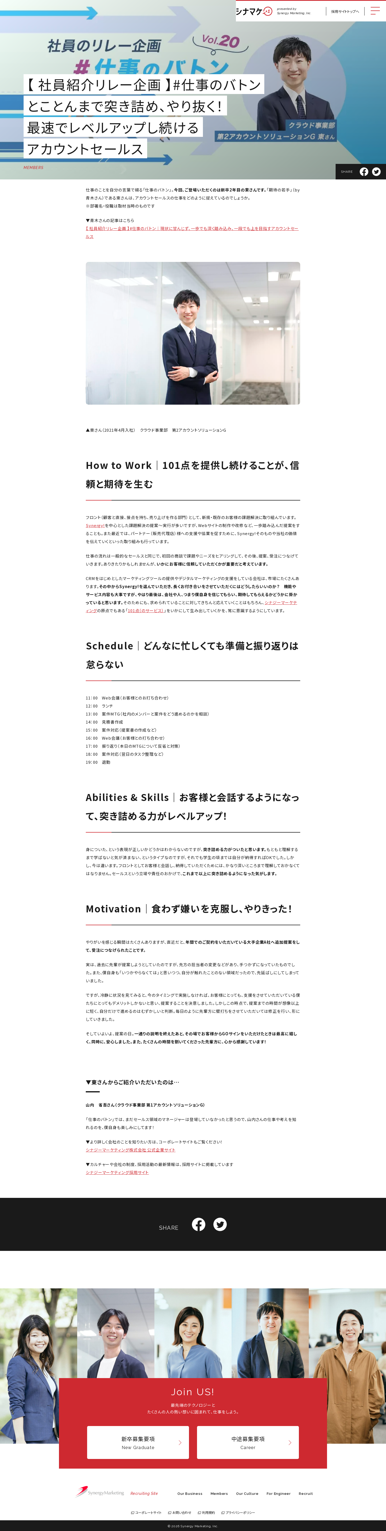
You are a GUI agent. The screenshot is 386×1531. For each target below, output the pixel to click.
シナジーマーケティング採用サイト (117, 1172)
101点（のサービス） (146, 610)
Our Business (189, 1494)
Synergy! (95, 525)
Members (219, 1494)
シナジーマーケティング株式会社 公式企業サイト (131, 1150)
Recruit (306, 1494)
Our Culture (247, 1494)
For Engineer (279, 1494)
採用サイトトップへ (345, 11)
